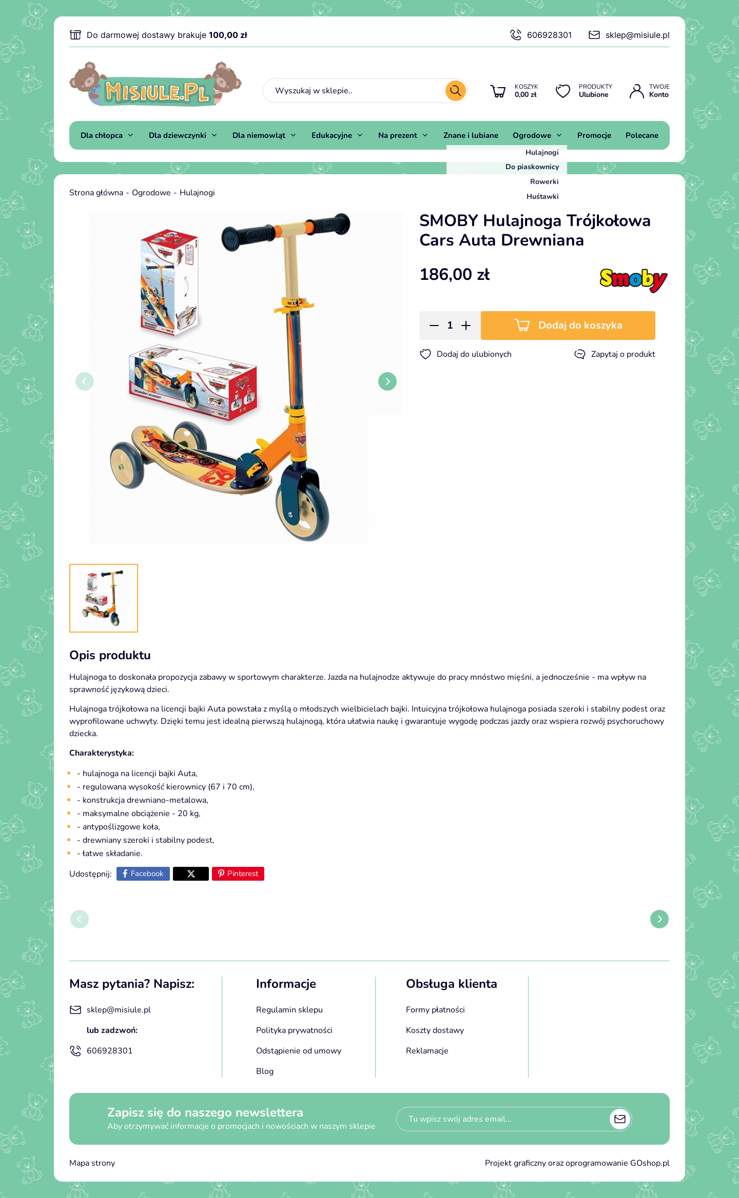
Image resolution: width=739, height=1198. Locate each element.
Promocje (594, 135)
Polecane (642, 135)
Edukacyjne (332, 135)
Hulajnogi (197, 192)
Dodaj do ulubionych (465, 354)
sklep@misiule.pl (629, 35)
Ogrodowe (532, 135)
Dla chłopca (102, 135)
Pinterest (242, 873)
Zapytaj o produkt (614, 354)
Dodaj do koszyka (580, 325)
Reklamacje (427, 1051)
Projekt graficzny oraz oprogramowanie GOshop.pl (577, 1163)
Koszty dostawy (435, 1030)
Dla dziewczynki (177, 135)
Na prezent (397, 135)
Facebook (147, 873)
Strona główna (96, 192)
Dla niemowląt (258, 135)
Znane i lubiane (470, 135)
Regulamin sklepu (289, 1010)
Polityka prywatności (294, 1030)
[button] (430, 325)
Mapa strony (92, 1163)
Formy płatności (435, 1010)
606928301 (541, 35)
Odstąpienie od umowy (298, 1051)
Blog (265, 1071)
